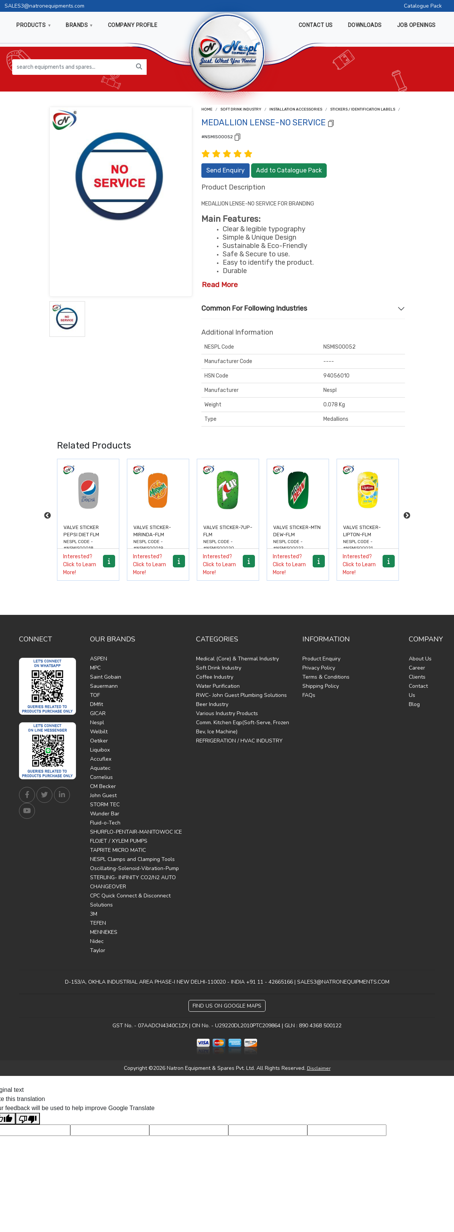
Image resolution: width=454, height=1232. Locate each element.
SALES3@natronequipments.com (44, 5)
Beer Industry (212, 704)
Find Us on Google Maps (227, 1005)
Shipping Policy (320, 686)
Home (206, 109)
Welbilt (99, 731)
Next (407, 516)
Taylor (97, 950)
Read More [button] (220, 284)
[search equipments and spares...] (72, 67)
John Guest (103, 795)
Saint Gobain (105, 677)
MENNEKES (103, 932)
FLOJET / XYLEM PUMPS (118, 841)
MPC (95, 667)
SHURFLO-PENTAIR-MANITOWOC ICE (136, 832)
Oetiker (99, 740)
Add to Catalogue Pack (289, 170)
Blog (414, 704)
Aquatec (100, 768)
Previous (47, 516)
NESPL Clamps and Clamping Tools (132, 859)
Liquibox (100, 749)
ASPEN (98, 658)
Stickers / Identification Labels (362, 109)
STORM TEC (105, 804)
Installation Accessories (295, 109)
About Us (420, 658)
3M (93, 914)
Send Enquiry (225, 170)
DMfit (96, 704)
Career (417, 667)
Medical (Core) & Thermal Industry (237, 658)
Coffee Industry (214, 677)
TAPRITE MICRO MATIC (118, 850)
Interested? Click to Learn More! (79, 564)
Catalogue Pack (423, 5)
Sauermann (104, 686)
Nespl (97, 722)
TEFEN (98, 923)
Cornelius (101, 777)
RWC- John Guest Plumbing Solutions (241, 695)
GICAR (98, 713)
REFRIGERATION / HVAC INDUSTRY (239, 740)
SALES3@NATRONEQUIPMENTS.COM (343, 982)
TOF (95, 695)
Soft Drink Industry (240, 109)
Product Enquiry (321, 658)
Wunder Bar (104, 813)
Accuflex (100, 759)
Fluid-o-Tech (105, 822)
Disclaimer (319, 1068)
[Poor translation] (28, 1119)
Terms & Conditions (326, 677)
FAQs (308, 695)
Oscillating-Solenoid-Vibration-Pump (134, 868)
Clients (417, 677)
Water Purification (218, 686)
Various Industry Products (227, 713)
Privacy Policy (318, 667)
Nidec (97, 941)
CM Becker (103, 786)
